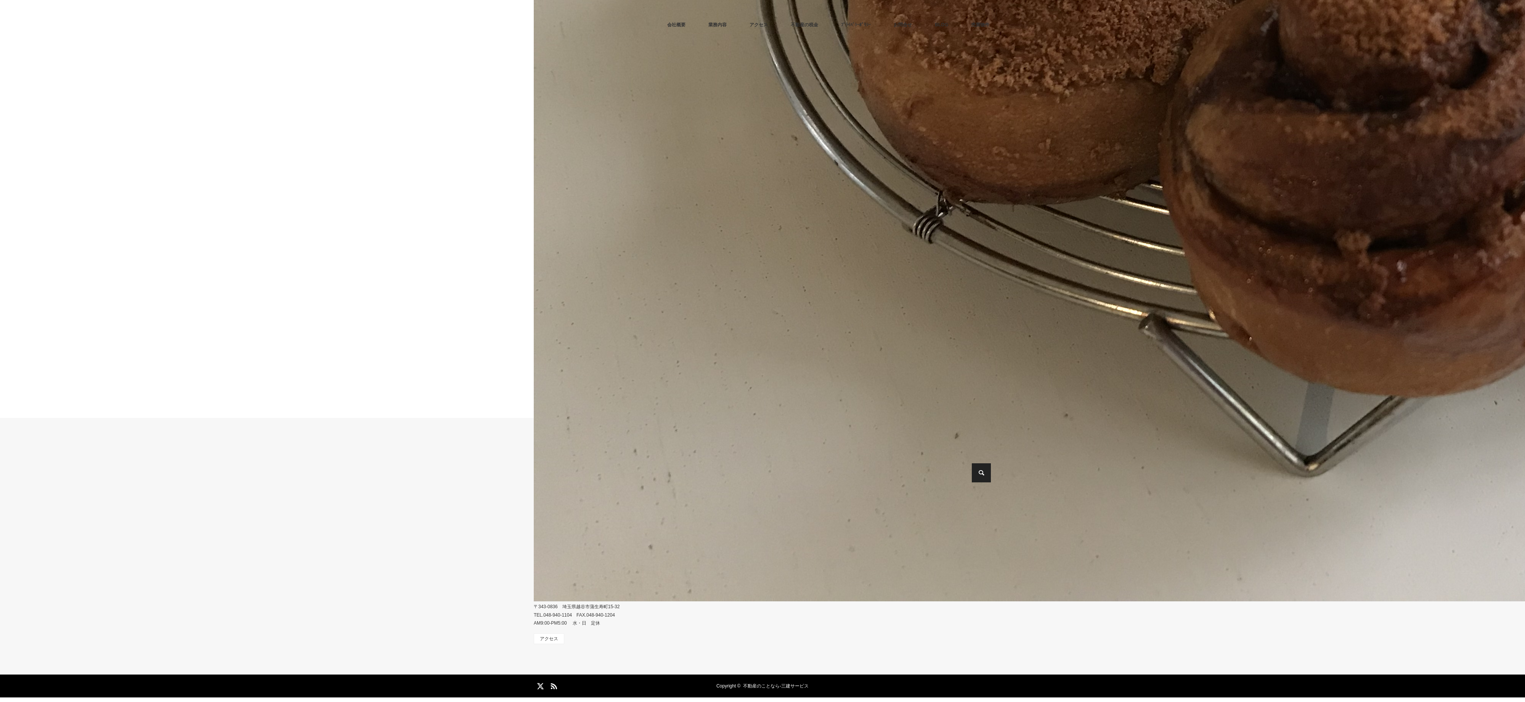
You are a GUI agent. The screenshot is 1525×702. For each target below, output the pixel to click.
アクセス (759, 24)
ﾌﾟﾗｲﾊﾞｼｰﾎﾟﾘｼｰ (856, 24)
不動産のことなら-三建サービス (776, 686)
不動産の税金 (804, 24)
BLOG (941, 24)
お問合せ (903, 24)
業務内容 (717, 24)
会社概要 (676, 24)
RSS (553, 685)
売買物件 (980, 24)
